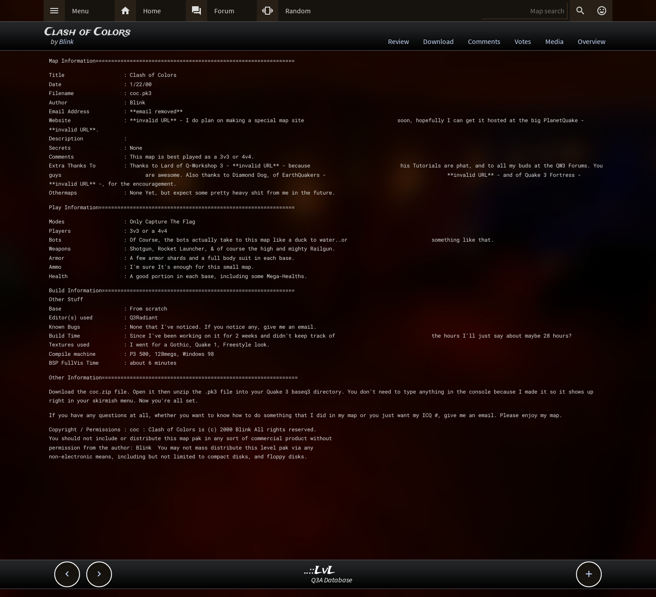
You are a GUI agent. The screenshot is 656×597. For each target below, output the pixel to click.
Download (438, 41)
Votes (523, 41)
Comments (484, 41)
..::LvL (320, 570)
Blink (66, 41)
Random (298, 10)
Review (398, 41)
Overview (591, 41)
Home (152, 10)
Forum (224, 10)
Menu (80, 10)
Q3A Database (331, 579)
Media (554, 41)
